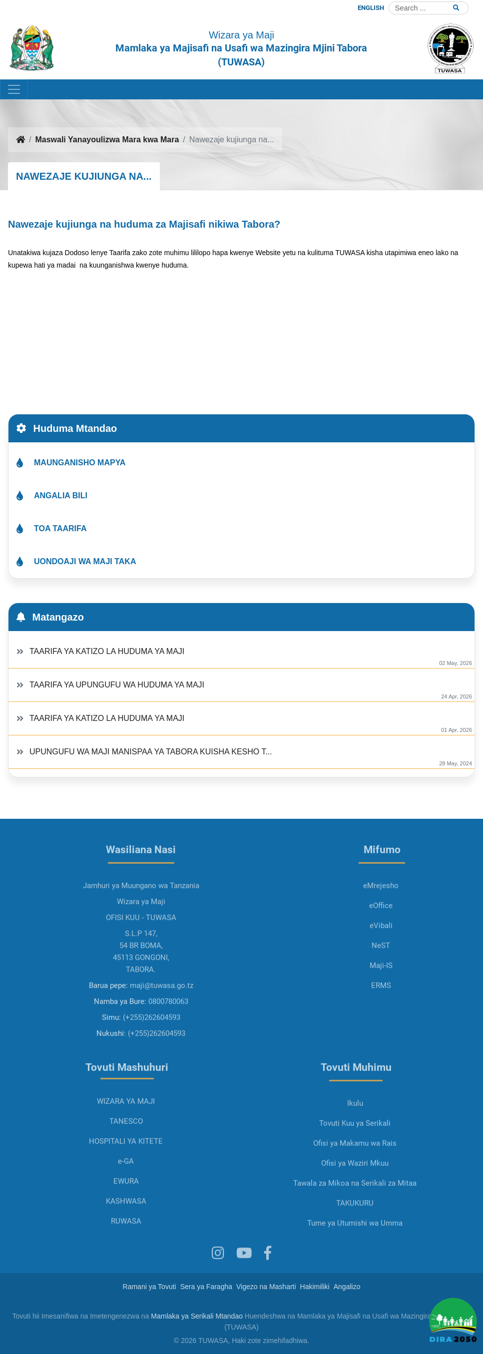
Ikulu (355, 1137)
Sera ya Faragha (206, 1287)
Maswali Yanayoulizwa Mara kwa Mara (107, 139)
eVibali (381, 959)
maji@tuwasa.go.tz (161, 1019)
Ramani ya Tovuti (149, 1287)
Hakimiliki (315, 1287)
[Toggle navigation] (14, 89)
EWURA (126, 1215)
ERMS (381, 1019)
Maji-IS (381, 999)
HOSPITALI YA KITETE (126, 1175)
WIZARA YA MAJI (126, 1135)
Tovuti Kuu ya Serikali (355, 1157)
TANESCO (126, 1155)
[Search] (429, 7)
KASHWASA (126, 1235)
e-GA (126, 1195)
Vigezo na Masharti (266, 1287)
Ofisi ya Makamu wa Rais (355, 1177)
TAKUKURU (355, 1237)
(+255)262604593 (151, 1051)
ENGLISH (371, 7)
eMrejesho (381, 919)
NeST (381, 979)
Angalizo (347, 1287)
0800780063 (168, 1035)
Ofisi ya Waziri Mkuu (355, 1197)
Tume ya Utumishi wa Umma (355, 1257)
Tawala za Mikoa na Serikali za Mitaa (355, 1217)
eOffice (381, 939)
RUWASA (126, 1255)
